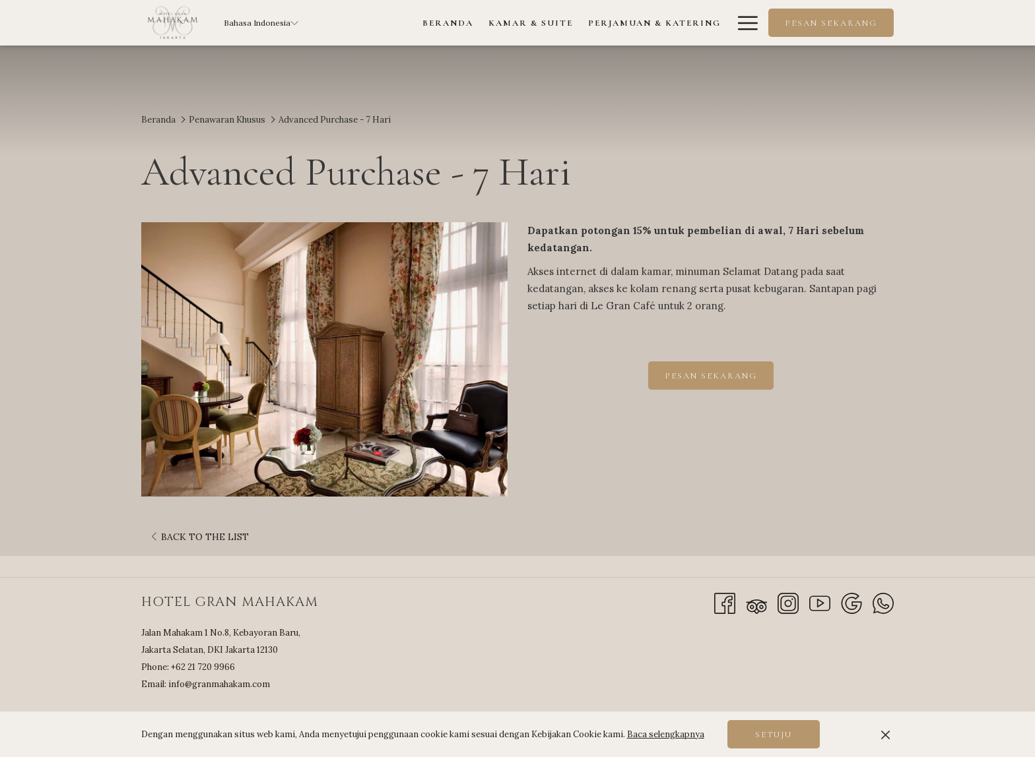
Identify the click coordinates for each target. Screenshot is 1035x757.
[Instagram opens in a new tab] (788, 602)
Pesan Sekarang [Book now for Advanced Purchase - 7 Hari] (711, 376)
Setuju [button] (773, 734)
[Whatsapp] (883, 602)
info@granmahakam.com (219, 684)
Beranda (158, 119)
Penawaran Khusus (227, 119)
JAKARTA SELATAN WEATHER (785, 678)
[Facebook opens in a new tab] (724, 602)
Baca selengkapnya (665, 734)
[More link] (743, 22)
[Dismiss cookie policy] (885, 734)
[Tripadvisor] (756, 602)
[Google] (851, 602)
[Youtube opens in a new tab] (819, 602)
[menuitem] (448, 22)
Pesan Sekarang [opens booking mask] (831, 23)
